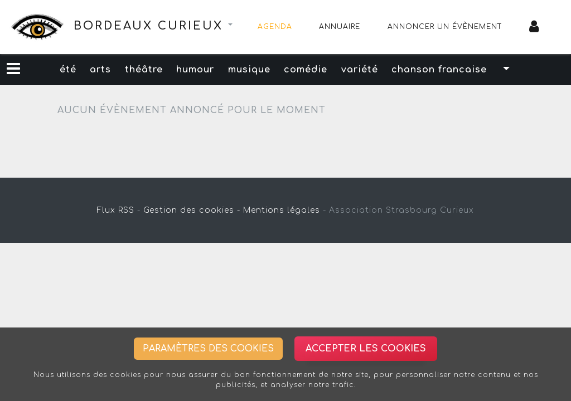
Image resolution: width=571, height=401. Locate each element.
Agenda (275, 27)
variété (370, 70)
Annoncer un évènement (445, 27)
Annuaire (339, 27)
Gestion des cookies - (191, 210)
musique (251, 70)
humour (193, 70)
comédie (312, 70)
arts (90, 70)
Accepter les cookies (366, 349)
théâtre (138, 70)
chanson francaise (454, 70)
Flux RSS (115, 210)
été (53, 70)
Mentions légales (281, 210)
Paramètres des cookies (208, 349)
